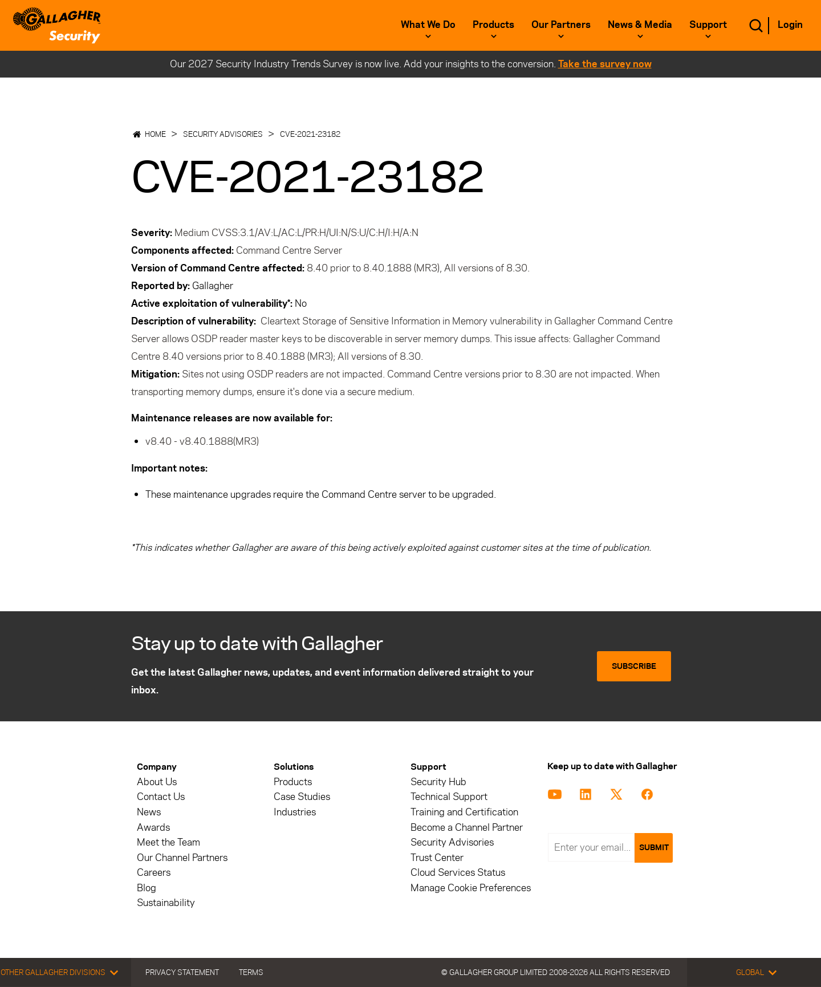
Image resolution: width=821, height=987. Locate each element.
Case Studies (302, 796)
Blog (146, 888)
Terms (251, 972)
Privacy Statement (182, 972)
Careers (153, 872)
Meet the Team (168, 842)
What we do (428, 24)
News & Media (640, 24)
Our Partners (561, 24)
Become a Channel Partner (466, 827)
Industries (295, 812)
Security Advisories (223, 134)
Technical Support (448, 796)
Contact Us (161, 796)
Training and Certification (464, 812)
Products (493, 24)
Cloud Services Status (457, 872)
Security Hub (438, 782)
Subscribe (634, 666)
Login (790, 24)
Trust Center (437, 857)
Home (155, 134)
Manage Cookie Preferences (470, 888)
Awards (153, 827)
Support (708, 24)
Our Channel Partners (182, 857)
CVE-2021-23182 (310, 134)
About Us (157, 782)
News (149, 812)
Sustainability (166, 902)
